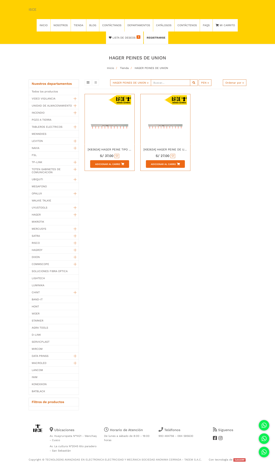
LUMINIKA (38, 285)
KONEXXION (39, 384)
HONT (35, 306)
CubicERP (239, 460)
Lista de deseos (124, 37)
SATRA (36, 235)
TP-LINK (37, 162)
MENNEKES (39, 133)
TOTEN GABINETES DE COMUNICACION (46, 171)
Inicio (110, 67)
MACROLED (39, 362)
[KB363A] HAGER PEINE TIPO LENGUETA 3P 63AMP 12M (126, 149)
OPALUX (37, 193)
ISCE (32, 9)
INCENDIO (38, 112)
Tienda (124, 67)
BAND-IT (37, 299)
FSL (34, 155)
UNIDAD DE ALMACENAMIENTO (52, 105)
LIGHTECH (38, 278)
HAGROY (37, 249)
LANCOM (37, 370)
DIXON (36, 257)
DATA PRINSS (40, 355)
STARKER (37, 320)
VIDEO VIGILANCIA (43, 98)
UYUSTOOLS (39, 207)
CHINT (36, 292)
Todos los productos (45, 91)
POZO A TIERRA (41, 119)
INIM (34, 377)
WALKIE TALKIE (41, 200)
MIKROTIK (38, 221)
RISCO (36, 242)
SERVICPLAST (40, 341)
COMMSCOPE (40, 264)
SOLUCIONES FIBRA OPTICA (50, 271)
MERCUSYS (39, 228)
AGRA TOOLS (40, 327)
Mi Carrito (225, 25)
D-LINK (36, 334)
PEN (205, 82)
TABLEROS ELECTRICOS (47, 126)
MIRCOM (37, 348)
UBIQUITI (37, 179)
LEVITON (37, 140)
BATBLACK (38, 391)
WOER (36, 313)
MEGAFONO (39, 186)
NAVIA (35, 147)
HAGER (36, 214)
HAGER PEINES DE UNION (151, 67)
